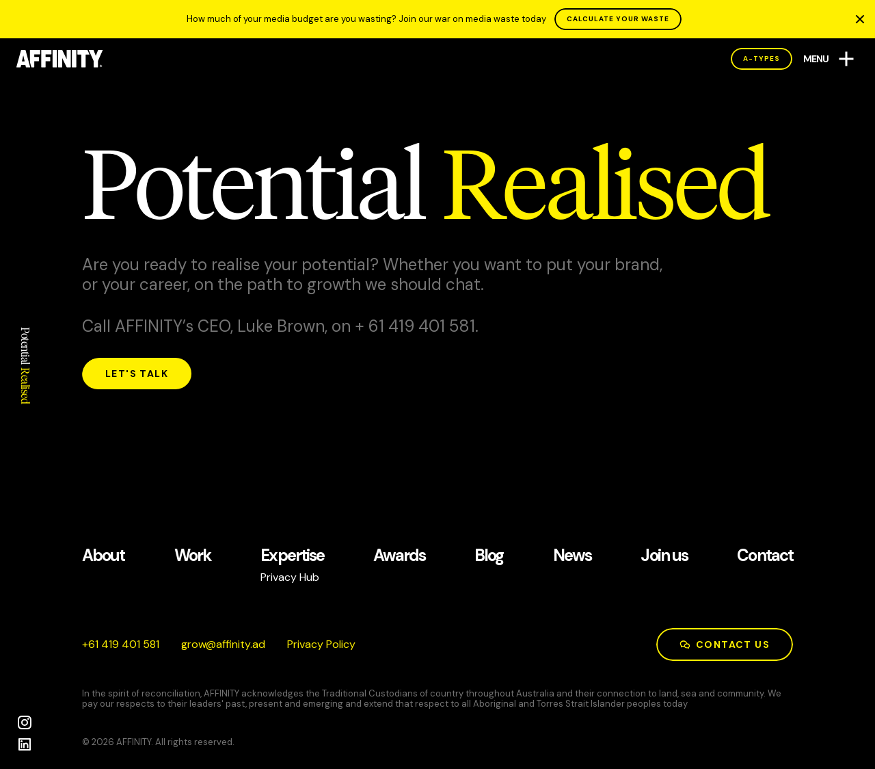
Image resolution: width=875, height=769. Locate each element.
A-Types (761, 58)
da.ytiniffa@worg (223, 644)
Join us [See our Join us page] (664, 556)
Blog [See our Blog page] (488, 556)
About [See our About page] (103, 556)
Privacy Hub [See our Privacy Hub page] (289, 577)
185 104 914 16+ (120, 644)
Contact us (724, 644)
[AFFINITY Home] (59, 59)
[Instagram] (24, 722)
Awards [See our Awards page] (399, 556)
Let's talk (136, 373)
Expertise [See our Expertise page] (292, 556)
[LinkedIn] (24, 744)
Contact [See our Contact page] (765, 556)
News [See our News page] (572, 556)
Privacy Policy (321, 644)
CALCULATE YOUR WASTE (618, 18)
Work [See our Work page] (192, 556)
